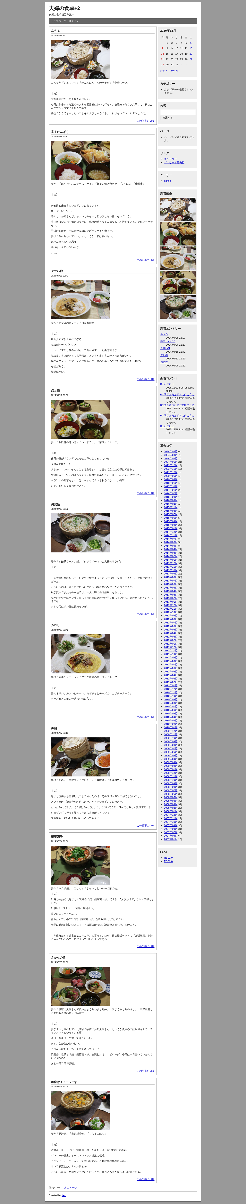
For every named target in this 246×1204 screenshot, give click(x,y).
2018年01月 (171, 482)
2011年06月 (171, 668)
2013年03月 (171, 594)
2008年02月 (171, 807)
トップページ (58, 21)
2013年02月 (171, 598)
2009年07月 (171, 748)
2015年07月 (171, 514)
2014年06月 (171, 542)
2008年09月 (171, 783)
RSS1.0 (168, 857)
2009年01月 (171, 769)
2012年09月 (171, 615)
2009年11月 (171, 734)
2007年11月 (171, 818)
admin (167, 180)
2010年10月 (171, 695)
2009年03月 (171, 762)
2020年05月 (171, 475)
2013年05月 (171, 587)
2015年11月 (171, 507)
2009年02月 (171, 765)
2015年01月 (171, 528)
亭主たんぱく (60, 131)
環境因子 (57, 836)
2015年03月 (171, 521)
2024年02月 (171, 458)
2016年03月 (171, 500)
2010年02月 (171, 723)
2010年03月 (171, 720)
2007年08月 (171, 828)
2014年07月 (171, 538)
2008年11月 (171, 776)
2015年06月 (171, 517)
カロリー (57, 625)
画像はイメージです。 (65, 1082)
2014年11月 (171, 535)
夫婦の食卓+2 (64, 8)
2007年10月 (171, 821)
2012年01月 (171, 643)
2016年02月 (171, 503)
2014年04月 (171, 549)
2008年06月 (171, 793)
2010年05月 (171, 713)
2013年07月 (171, 580)
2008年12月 (171, 772)
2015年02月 (171, 524)
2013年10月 (171, 570)
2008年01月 (171, 811)
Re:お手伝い (167, 384)
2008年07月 (171, 790)
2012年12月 (171, 605)
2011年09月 (171, 657)
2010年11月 (171, 692)
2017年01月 (171, 489)
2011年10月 (171, 654)
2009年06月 (171, 751)
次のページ (70, 1187)
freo (64, 1195)
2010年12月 (171, 688)
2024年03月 (171, 455)
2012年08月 (171, 619)
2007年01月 (171, 839)
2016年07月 (171, 493)
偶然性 (55, 504)
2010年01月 (171, 727)
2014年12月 (171, 531)
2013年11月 (171, 566)
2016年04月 (171, 496)
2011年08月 (171, 661)
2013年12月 (171, 563)
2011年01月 (171, 685)
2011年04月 (171, 675)
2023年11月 (171, 468)
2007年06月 (171, 835)
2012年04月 (171, 633)
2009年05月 (171, 755)
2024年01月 (171, 461)
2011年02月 (171, 682)
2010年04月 (171, 717)
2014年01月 (171, 559)
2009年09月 (171, 741)
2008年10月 (171, 779)
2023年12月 (171, 465)
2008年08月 (171, 786)
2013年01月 (171, 601)
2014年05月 (171, 545)
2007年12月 (171, 814)
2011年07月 (171, 664)
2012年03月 (171, 636)
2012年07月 (171, 622)
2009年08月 (171, 744)
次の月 (174, 70)
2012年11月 (171, 608)
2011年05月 (171, 671)
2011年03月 (171, 678)
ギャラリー (170, 158)
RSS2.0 (168, 861)
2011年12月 (171, 647)
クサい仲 (57, 271)
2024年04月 (171, 451)
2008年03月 (171, 804)
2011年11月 (171, 650)
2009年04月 (171, 759)
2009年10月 (171, 737)
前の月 (164, 70)
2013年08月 (171, 577)
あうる (55, 30)
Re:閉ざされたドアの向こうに (177, 394)
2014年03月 (171, 552)
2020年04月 (171, 479)
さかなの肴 (58, 957)
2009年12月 (171, 730)
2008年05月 (171, 797)
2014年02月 (171, 556)
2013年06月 (171, 584)
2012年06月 (171, 626)
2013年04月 (171, 591)
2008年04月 (171, 800)
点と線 (55, 390)
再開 (54, 728)
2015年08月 (171, 510)
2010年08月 (171, 703)
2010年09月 (171, 699)
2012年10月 (171, 612)
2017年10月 (171, 486)
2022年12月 (171, 472)
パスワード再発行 (174, 162)
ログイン (74, 21)
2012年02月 (171, 640)
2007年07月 (171, 832)
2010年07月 (171, 706)
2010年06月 (171, 710)
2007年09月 (171, 825)
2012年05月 (171, 629)
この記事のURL (146, 120)
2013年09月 (171, 573)
